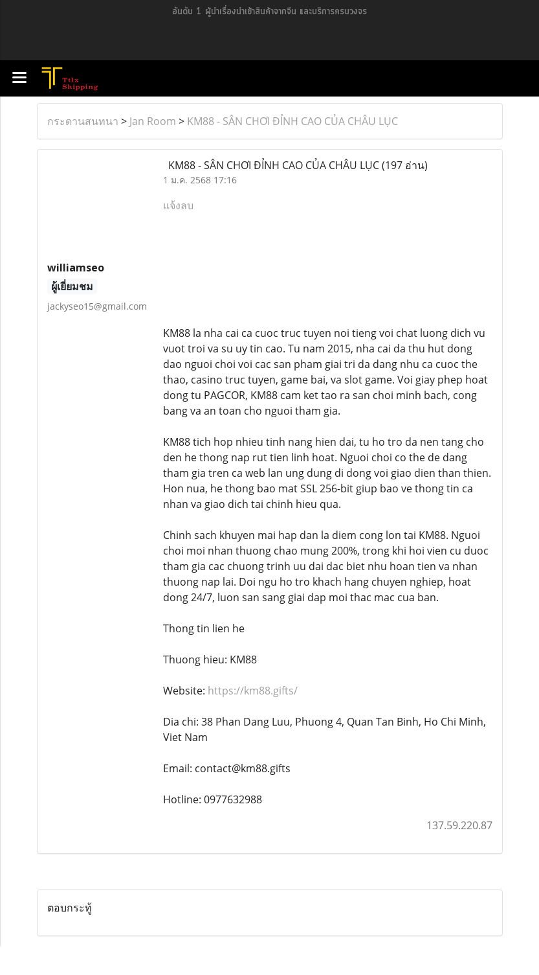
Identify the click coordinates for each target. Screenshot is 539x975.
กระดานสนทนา (82, 121)
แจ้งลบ (178, 205)
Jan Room (152, 121)
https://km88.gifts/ (253, 690)
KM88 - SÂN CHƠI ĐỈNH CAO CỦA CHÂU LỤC (292, 121)
